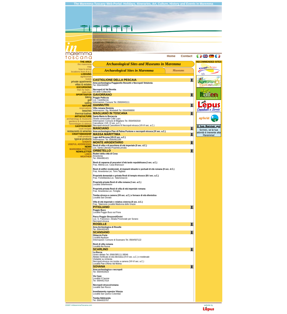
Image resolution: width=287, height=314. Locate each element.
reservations (85, 108)
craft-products (85, 136)
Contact (186, 56)
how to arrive (85, 69)
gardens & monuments (80, 121)
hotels (88, 79)
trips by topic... (84, 89)
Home (171, 56)
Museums (178, 70)
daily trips (86, 92)
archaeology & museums (79, 119)
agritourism (85, 76)
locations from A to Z (81, 71)
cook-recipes (85, 128)
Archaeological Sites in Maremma (128, 70)
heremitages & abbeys (80, 123)
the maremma (85, 64)
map (89, 66)
